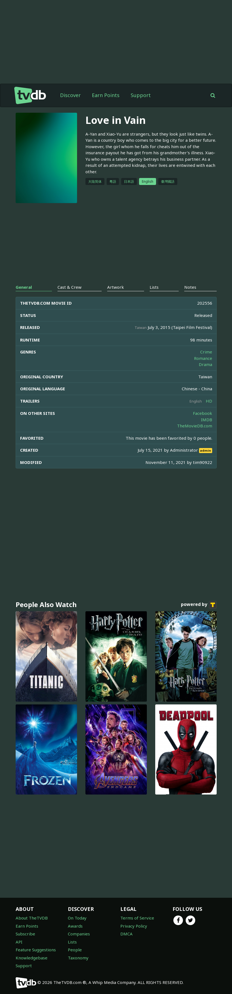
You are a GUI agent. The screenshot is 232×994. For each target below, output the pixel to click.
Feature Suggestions (36, 949)
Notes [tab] (190, 287)
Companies (79, 934)
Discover (70, 95)
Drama (205, 364)
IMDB (206, 419)
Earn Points (105, 95)
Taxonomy (78, 958)
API (19, 942)
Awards (75, 926)
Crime (206, 352)
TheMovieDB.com (194, 426)
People (75, 949)
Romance (203, 358)
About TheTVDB (32, 918)
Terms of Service (137, 918)
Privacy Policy (133, 926)
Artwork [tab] (115, 287)
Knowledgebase (31, 958)
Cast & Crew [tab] (70, 287)
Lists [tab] (154, 287)
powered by (199, 605)
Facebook (202, 413)
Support (141, 95)
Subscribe (25, 934)
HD (209, 401)
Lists (72, 942)
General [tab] (24, 287)
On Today (77, 918)
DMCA (126, 934)
